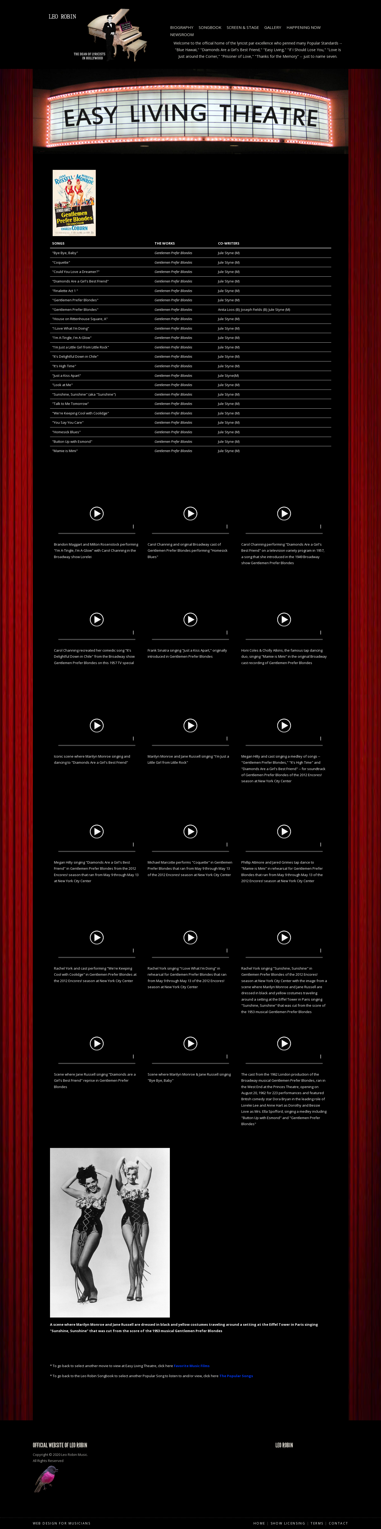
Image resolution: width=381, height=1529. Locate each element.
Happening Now (304, 27)
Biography (181, 27)
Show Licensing (288, 1523)
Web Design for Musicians (62, 1523)
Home (259, 1523)
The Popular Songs (236, 1375)
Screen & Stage (243, 27)
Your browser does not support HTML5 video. (97, 512)
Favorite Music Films (192, 1365)
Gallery (272, 27)
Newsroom (182, 34)
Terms (317, 1523)
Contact (338, 1523)
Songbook (210, 27)
